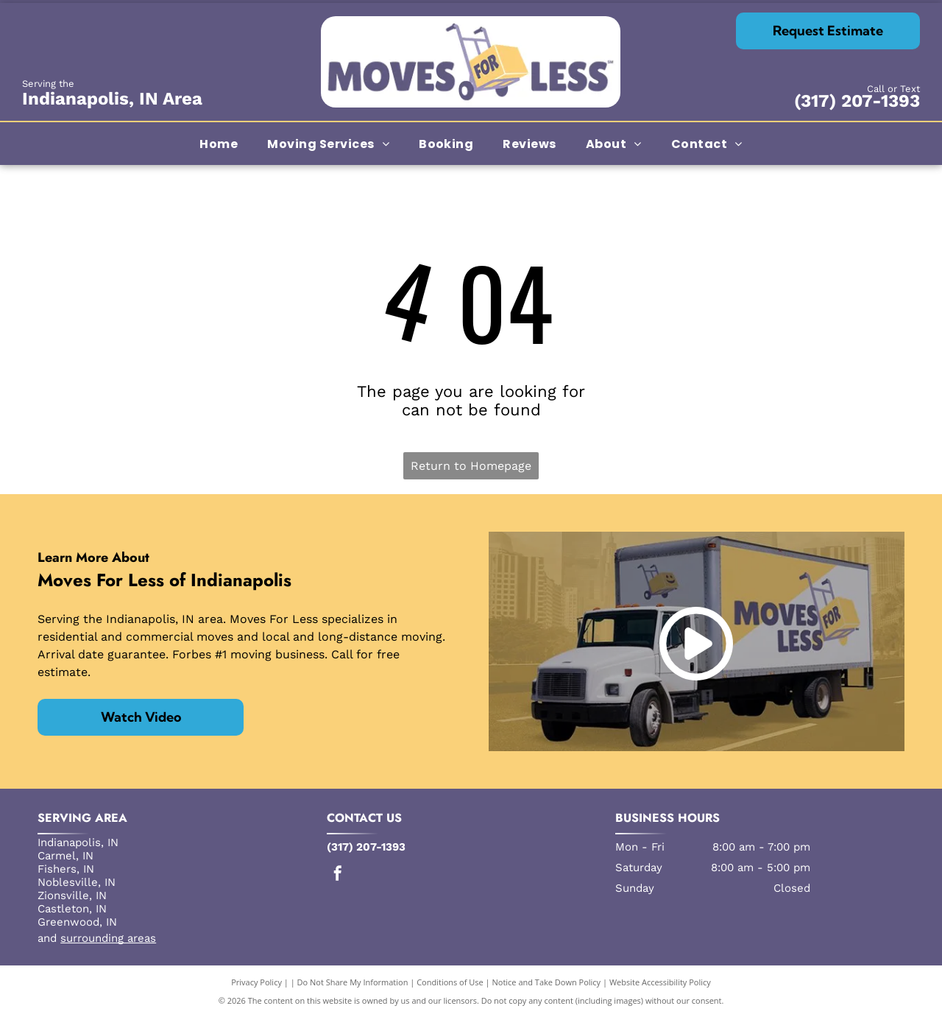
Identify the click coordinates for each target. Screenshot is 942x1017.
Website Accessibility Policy (660, 982)
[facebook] (338, 875)
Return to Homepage (471, 466)
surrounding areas (108, 938)
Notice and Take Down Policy (546, 982)
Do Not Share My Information (352, 982)
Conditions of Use (450, 982)
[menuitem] (218, 143)
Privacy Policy (256, 982)
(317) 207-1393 (857, 101)
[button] (328, 143)
